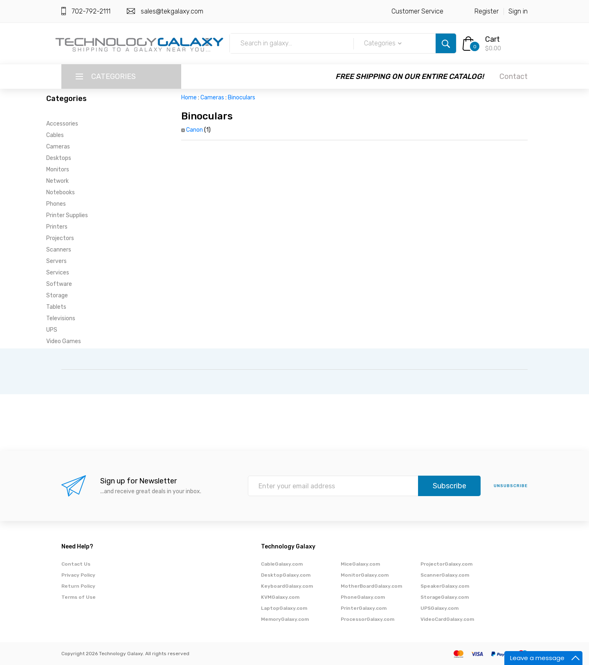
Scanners (58, 249)
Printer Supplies (67, 215)
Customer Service (417, 11)
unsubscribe (511, 485)
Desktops (58, 158)
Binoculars (241, 97)
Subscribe (449, 485)
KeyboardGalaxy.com (287, 586)
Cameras (58, 146)
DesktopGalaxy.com (285, 575)
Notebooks (60, 192)
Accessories (62, 123)
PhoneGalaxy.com (363, 597)
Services (57, 272)
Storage (57, 295)
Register (486, 11)
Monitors (57, 169)
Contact (513, 76)
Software (59, 284)
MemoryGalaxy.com (285, 619)
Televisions (60, 318)
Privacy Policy (78, 575)
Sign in (518, 11)
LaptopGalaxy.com (284, 608)
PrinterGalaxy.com (364, 608)
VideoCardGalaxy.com (447, 619)
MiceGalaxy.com (360, 564)
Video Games (63, 341)
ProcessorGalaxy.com (367, 619)
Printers (56, 226)
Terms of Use (78, 597)
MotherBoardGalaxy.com (371, 586)
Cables (55, 135)
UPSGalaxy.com (439, 608)
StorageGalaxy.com (444, 597)
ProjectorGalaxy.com (446, 564)
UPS (51, 329)
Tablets (56, 306)
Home (189, 97)
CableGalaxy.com (282, 564)
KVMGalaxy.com (280, 597)
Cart (492, 39)
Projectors (60, 238)
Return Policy (78, 586)
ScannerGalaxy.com (444, 575)
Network (57, 180)
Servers (56, 261)
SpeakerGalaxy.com (444, 586)
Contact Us (75, 564)
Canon (194, 129)
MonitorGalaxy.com (365, 575)
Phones (56, 203)
